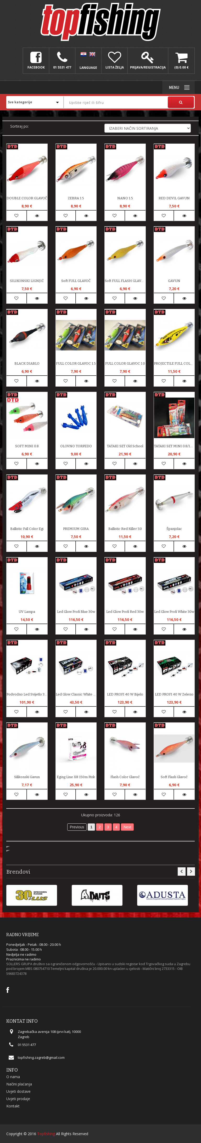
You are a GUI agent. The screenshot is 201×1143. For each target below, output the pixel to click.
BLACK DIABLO (27, 363)
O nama (13, 1076)
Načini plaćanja (19, 1084)
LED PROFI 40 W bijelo (125, 694)
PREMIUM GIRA (76, 529)
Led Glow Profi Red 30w (125, 612)
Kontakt (13, 1106)
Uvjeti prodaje (18, 1098)
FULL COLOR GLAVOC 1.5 (76, 363)
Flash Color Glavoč (125, 777)
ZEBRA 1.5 (76, 198)
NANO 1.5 (125, 198)
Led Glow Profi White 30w (174, 612)
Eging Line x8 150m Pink (76, 777)
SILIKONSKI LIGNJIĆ (27, 281)
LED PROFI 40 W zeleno (174, 694)
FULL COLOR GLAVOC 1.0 (125, 363)
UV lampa (27, 612)
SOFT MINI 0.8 (27, 446)
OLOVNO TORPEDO (76, 446)
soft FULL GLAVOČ (76, 281)
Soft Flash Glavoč (174, 777)
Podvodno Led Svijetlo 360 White (27, 694)
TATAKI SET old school (125, 446)
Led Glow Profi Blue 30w (76, 612)
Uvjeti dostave (18, 1091)
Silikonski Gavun (27, 777)
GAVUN (174, 281)
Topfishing (46, 1133)
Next (127, 827)
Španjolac (174, 529)
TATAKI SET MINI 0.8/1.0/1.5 (174, 446)
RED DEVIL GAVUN (174, 198)
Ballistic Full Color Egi (26, 529)
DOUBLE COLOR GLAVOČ (27, 198)
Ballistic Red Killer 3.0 (125, 529)
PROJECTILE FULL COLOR (174, 363)
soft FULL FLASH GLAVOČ (125, 281)
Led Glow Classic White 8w (76, 694)
